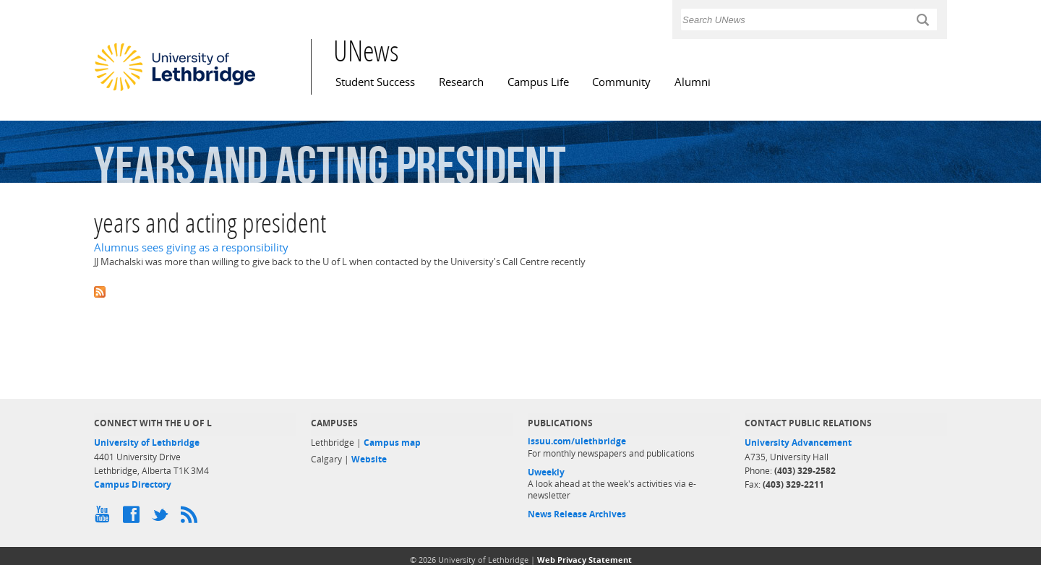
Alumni (692, 82)
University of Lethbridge (147, 442)
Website (369, 459)
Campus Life (538, 82)
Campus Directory (132, 484)
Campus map (392, 442)
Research (461, 82)
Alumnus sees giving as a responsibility (191, 247)
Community (621, 82)
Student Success (375, 82)
